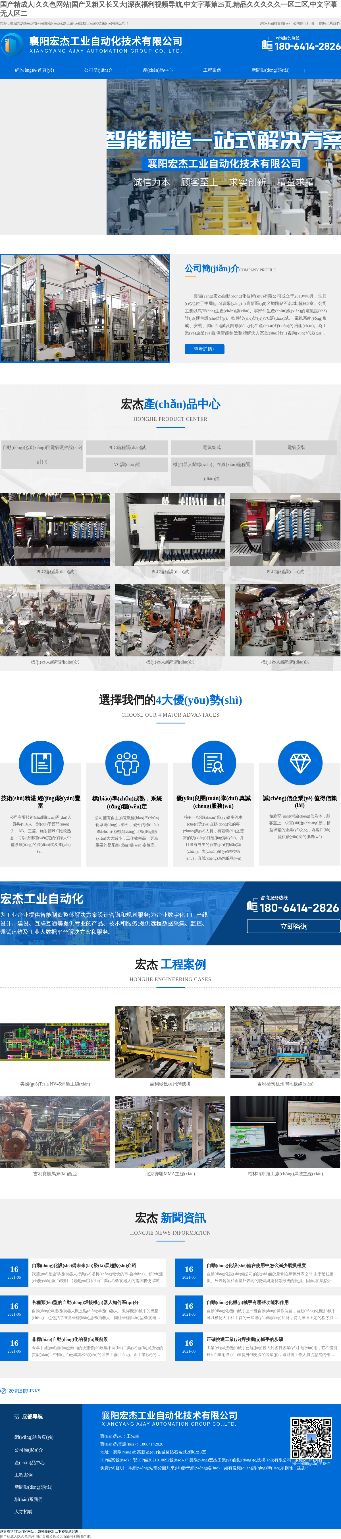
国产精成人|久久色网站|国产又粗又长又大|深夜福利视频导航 (45, 1536)
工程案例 (212, 70)
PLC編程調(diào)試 (127, 447)
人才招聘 (23, 1511)
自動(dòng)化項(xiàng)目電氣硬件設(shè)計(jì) (42, 454)
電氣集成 (212, 447)
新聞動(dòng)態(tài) (270, 70)
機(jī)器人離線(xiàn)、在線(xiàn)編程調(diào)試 (211, 471)
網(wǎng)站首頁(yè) (275, 23)
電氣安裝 (296, 447)
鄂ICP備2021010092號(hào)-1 (159, 1460)
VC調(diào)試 (127, 464)
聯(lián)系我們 (329, 23)
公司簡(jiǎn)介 (304, 23)
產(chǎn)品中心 (158, 70)
